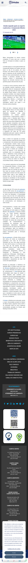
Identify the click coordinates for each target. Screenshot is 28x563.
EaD (16, 271)
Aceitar (14, 552)
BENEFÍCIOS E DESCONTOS (14, 340)
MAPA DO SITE (14, 349)
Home (4, 19)
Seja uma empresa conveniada (14, 359)
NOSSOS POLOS (14, 338)
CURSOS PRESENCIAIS (14, 333)
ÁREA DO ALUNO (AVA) (14, 362)
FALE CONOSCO (14, 364)
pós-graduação (20, 191)
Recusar (14, 556)
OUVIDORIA (14, 367)
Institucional (10, 19)
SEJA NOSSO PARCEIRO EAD (13, 375)
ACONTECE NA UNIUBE (14, 346)
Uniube (5, 300)
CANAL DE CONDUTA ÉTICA (14, 378)
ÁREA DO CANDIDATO (14, 343)
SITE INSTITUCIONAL (14, 330)
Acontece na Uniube (18, 19)
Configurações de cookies (14, 548)
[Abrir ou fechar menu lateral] (2, 2)
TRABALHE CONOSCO (14, 372)
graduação (22, 189)
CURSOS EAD (14, 335)
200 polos (7, 268)
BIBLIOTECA (14, 370)
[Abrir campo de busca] (25, 2)
